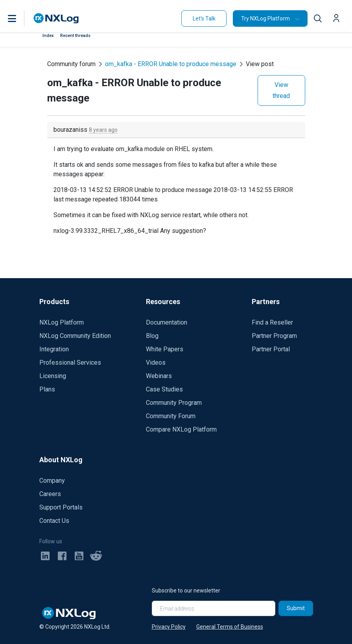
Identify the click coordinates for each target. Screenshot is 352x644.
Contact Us (54, 520)
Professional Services (70, 362)
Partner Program (274, 336)
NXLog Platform (61, 322)
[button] (20, 18)
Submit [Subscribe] (296, 608)
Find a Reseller (272, 322)
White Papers (164, 349)
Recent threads (75, 35)
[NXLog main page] (56, 18)
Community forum (71, 64)
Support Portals (61, 507)
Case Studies (164, 389)
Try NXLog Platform (265, 18)
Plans (47, 389)
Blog (152, 336)
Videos (156, 362)
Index (48, 35)
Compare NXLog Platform (181, 429)
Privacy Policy (169, 627)
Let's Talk (204, 18)
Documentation (166, 322)
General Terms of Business (229, 627)
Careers (50, 494)
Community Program (174, 402)
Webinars (159, 376)
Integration (54, 349)
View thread (281, 90)
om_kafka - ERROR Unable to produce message (170, 64)
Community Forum (170, 416)
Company (52, 480)
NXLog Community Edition (75, 336)
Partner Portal (271, 349)
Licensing (52, 376)
